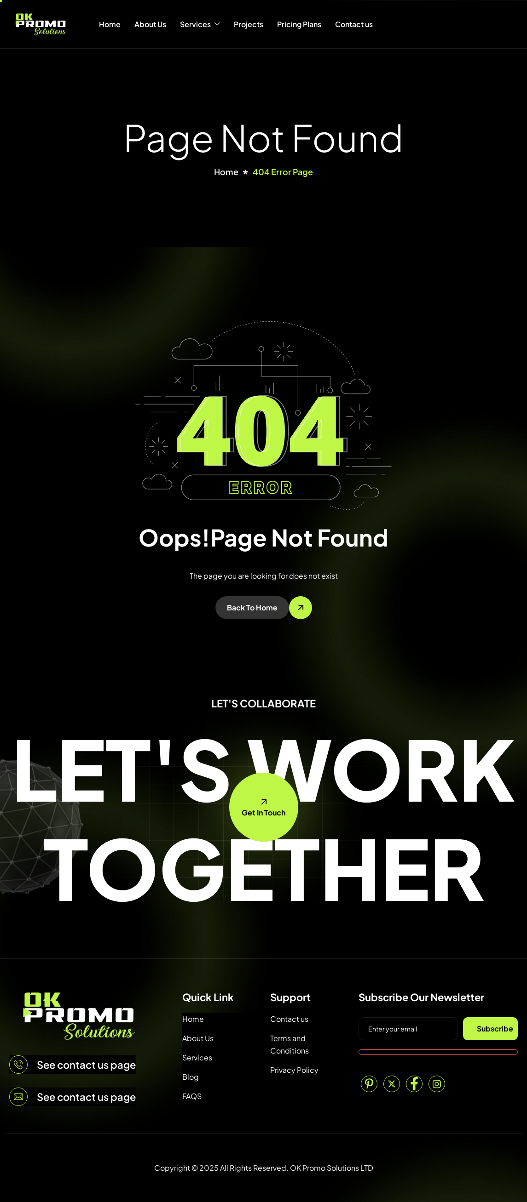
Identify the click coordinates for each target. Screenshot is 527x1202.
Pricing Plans (299, 24)
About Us (150, 24)
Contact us (354, 24)
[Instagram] (437, 1084)
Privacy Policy (294, 1070)
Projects (248, 24)
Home (110, 24)
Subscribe (495, 1028)
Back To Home (252, 607)
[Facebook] (414, 1084)
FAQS (192, 1096)
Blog (190, 1077)
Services (200, 24)
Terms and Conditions (289, 1044)
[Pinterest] (369, 1084)
